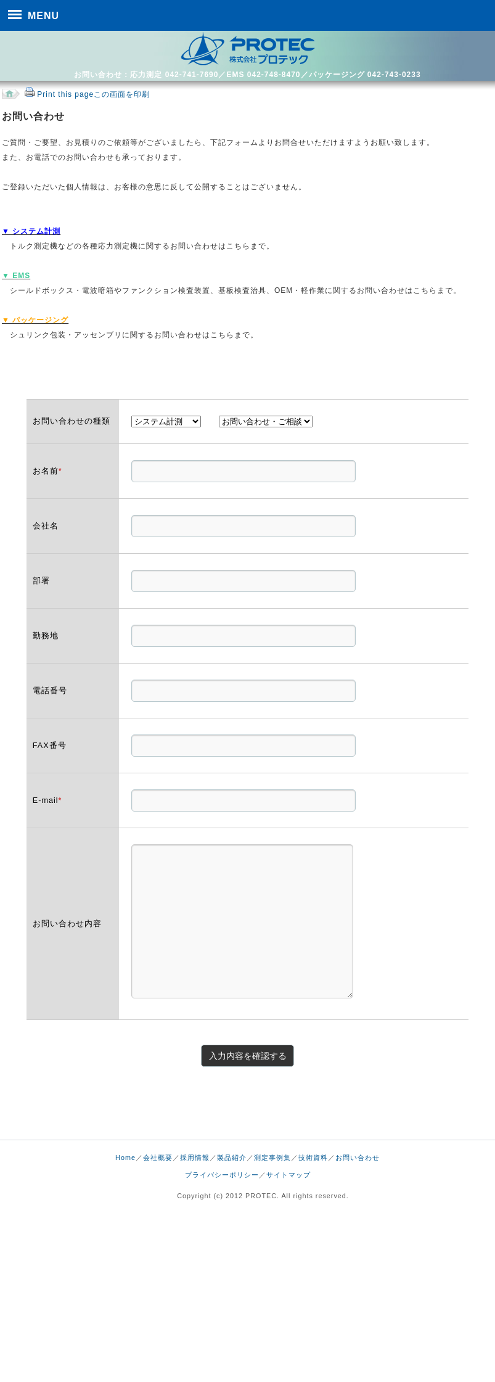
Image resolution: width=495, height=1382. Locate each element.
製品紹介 (232, 1157)
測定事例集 (272, 1157)
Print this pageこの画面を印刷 (93, 94)
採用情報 (195, 1157)
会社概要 (158, 1157)
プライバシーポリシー (222, 1174)
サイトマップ (288, 1174)
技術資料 (313, 1157)
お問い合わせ (357, 1157)
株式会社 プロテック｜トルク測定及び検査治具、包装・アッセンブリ (248, 48)
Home (125, 1157)
